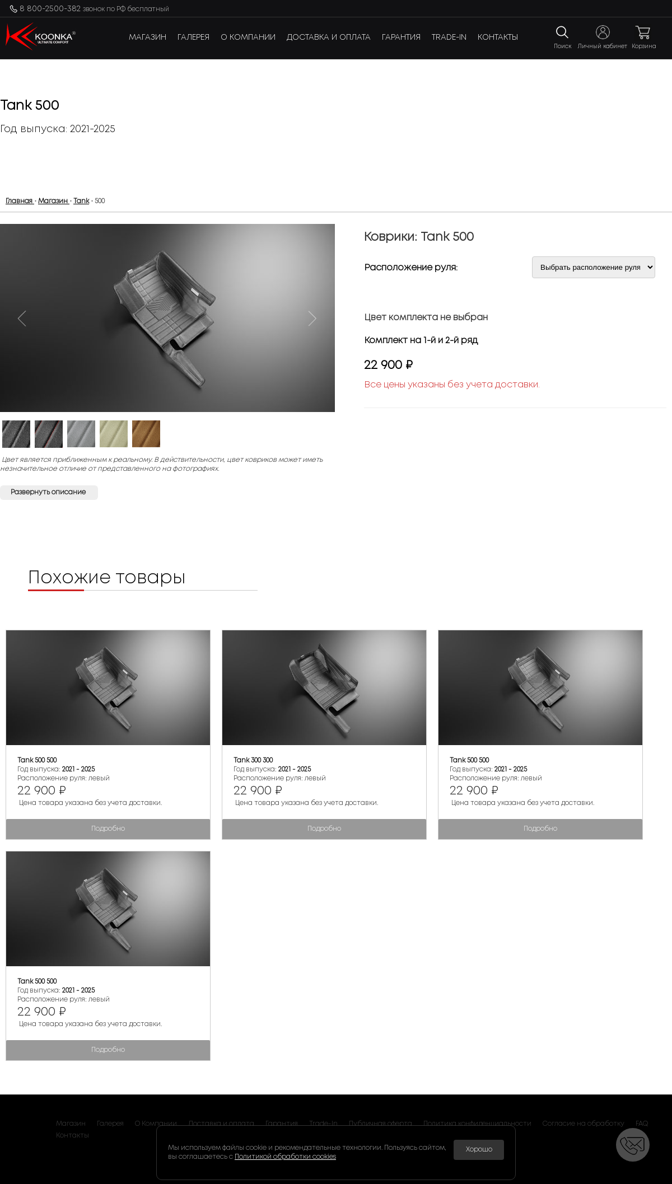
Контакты (498, 37)
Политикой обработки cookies (285, 1157)
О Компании (248, 37)
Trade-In (449, 37)
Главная (20, 201)
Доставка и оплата (329, 37)
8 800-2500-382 (94, 9)
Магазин (147, 37)
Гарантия (401, 37)
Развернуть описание (49, 492)
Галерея (193, 37)
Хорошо (479, 1149)
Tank (81, 201)
